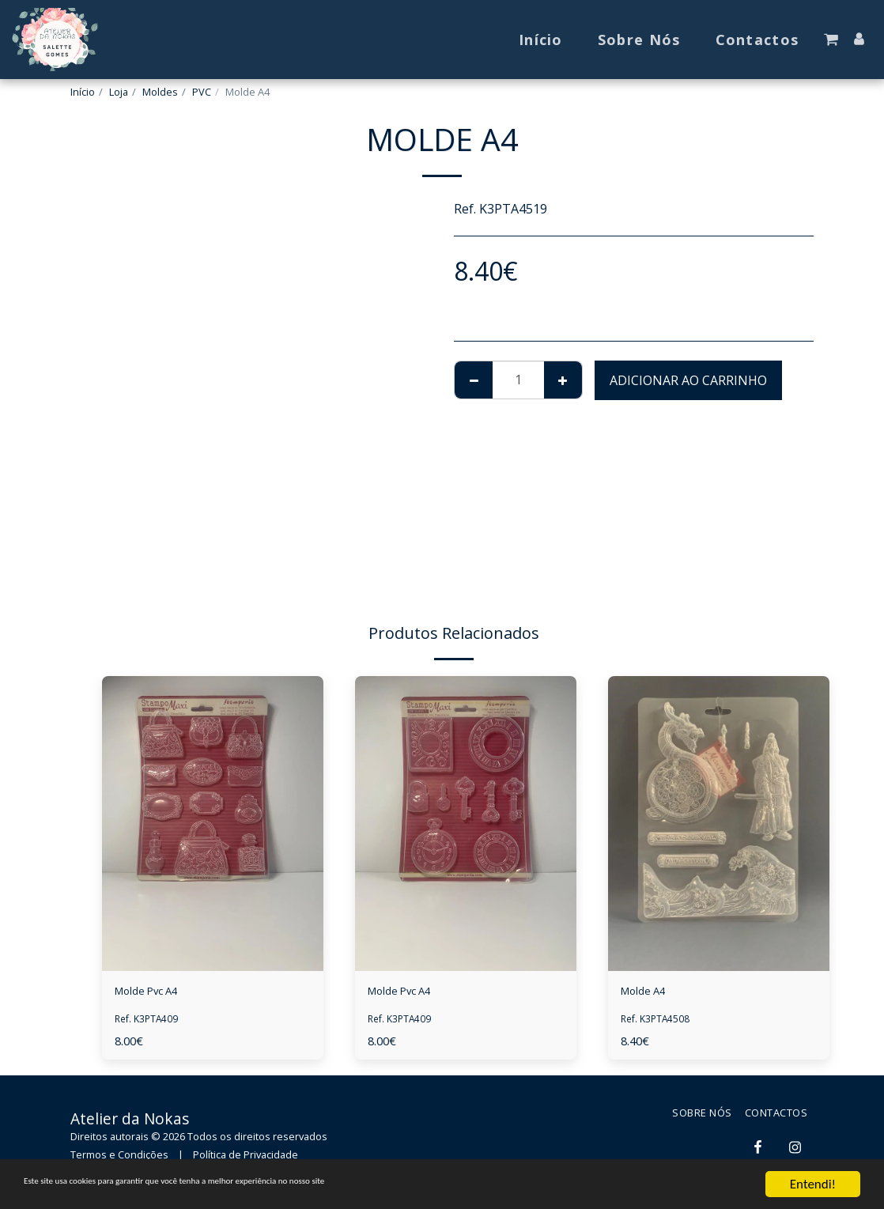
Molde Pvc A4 (154, 993)
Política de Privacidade (245, 1158)
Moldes (160, 92)
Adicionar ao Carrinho (688, 380)
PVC (201, 92)
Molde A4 (648, 993)
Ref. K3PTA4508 (657, 1021)
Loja (118, 92)
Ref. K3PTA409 (148, 1021)
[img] (212, 823)
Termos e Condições (119, 1158)
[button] (831, 39)
